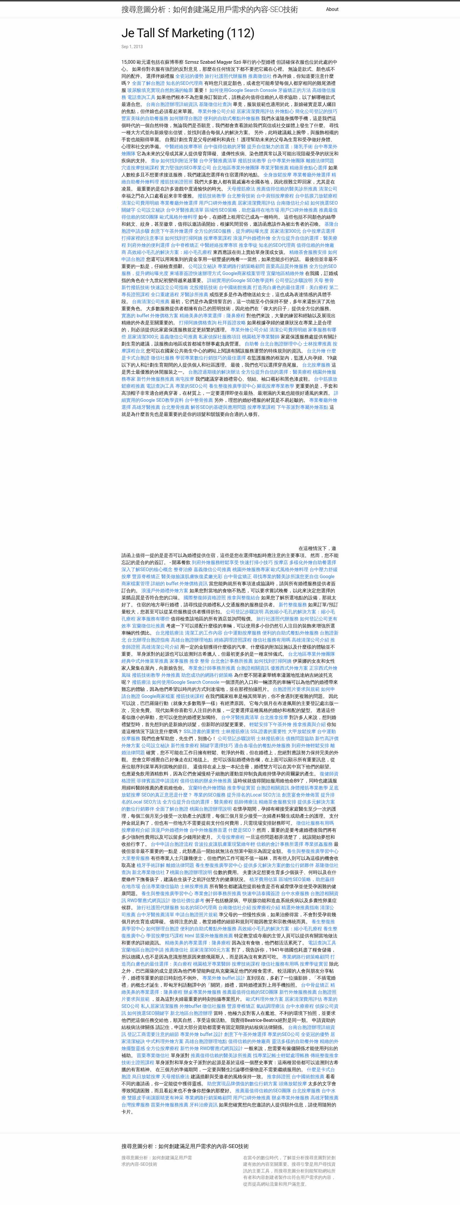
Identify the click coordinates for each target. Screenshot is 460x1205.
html (189, 936)
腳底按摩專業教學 (276, 386)
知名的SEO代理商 (184, 83)
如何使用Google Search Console (243, 90)
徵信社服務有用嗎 (271, 640)
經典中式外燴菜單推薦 (144, 661)
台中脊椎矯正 (185, 245)
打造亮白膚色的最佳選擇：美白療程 (290, 287)
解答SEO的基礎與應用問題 (218, 407)
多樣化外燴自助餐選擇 (312, 562)
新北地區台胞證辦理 (191, 1013)
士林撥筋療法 (235, 731)
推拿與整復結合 (243, 597)
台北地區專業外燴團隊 (236, 168)
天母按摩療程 (231, 837)
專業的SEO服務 (210, 795)
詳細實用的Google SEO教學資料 (240, 280)
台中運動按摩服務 (243, 633)
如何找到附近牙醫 (179, 160)
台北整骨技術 (241, 196)
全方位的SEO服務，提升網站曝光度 (231, 231)
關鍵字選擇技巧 (216, 745)
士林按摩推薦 (317, 344)
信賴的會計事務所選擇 (279, 844)
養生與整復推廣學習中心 (313, 851)
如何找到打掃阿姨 (183, 238)
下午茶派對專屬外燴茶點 (302, 407)
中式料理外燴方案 (165, 1041)
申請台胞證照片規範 (196, 914)
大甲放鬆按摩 (302, 731)
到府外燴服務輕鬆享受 (215, 562)
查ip (155, 160)
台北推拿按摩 (274, 717)
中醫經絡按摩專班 (184, 146)
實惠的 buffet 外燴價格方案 (149, 315)
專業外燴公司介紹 (216, 111)
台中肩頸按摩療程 (275, 196)
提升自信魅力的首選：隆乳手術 (280, 146)
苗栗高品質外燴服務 (287, 266)
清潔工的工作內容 (203, 633)
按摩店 (281, 562)
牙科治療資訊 (204, 1105)
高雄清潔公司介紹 (310, 640)
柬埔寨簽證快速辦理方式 (195, 273)
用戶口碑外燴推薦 (218, 203)
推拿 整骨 (199, 661)
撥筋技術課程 (190, 696)
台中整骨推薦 (199, 400)
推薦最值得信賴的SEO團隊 (250, 992)
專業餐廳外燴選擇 (312, 175)
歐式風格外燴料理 (179, 217)
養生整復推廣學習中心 (232, 386)
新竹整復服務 (293, 604)
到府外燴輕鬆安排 (310, 745)
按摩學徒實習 (314, 964)
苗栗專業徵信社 (153, 1055)
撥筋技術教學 (252, 160)
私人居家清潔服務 (159, 1006)
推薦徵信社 (260, 76)
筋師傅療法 (246, 802)
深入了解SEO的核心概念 (146, 569)
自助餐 (252, 344)
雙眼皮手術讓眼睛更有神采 (155, 1098)
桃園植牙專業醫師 (261, 337)
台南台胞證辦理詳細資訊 (172, 104)
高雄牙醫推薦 (146, 407)
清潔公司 (328, 189)
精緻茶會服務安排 (308, 252)
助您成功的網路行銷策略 (207, 675)
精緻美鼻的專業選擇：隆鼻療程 (212, 315)
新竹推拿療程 (185, 745)
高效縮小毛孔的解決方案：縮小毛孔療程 (169, 252)
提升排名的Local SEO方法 (254, 795)
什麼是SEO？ (242, 830)
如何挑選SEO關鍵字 (148, 1013)
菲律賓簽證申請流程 (158, 781)
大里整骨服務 (135, 858)
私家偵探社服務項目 (220, 337)
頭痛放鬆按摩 (293, 1083)
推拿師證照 (278, 1076)
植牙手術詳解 (151, 865)
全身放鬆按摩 (278, 175)
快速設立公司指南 (169, 287)
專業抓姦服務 (319, 844)
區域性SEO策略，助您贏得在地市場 (242, 210)
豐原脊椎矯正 (146, 576)
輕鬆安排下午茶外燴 (270, 724)
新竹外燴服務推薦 (156, 379)
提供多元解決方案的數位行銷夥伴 (278, 865)
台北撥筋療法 (169, 633)
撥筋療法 (141, 682)
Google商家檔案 (158, 696)
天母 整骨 (324, 280)
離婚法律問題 (320, 160)
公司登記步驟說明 (294, 280)
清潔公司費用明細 (140, 203)
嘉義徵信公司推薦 (178, 337)
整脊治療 (183, 569)
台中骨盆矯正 (238, 576)
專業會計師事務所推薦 (211, 668)
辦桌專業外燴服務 (203, 992)
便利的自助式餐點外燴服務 (232, 118)
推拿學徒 (248, 245)
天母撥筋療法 (241, 189)
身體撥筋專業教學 (309, 788)
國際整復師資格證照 (205, 597)
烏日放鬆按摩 (146, 1076)
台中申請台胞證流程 (172, 844)
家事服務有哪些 (153, 619)
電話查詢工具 (141, 97)
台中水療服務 (295, 893)
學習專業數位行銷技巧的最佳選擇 (210, 358)
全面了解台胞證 (148, 83)
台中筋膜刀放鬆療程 (316, 196)
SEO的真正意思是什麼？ (166, 795)
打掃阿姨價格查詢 (198, 322)
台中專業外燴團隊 (286, 160)
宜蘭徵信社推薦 (148, 626)
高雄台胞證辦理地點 (192, 640)
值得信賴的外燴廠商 (249, 1041)
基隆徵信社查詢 (215, 104)
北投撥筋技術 (204, 287)
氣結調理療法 (270, 1006)
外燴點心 (284, 111)
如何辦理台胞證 (186, 118)
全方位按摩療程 (162, 1048)
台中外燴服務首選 (208, 830)
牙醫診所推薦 (194, 294)
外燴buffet (190, 1006)
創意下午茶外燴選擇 (172, 231)
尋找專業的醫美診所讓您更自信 (286, 576)
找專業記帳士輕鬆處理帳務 (281, 1055)
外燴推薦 (170, 675)
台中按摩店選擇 (318, 231)
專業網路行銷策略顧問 (241, 266)
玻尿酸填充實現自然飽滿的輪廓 (160, 90)
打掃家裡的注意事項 (142, 238)
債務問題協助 (300, 738)
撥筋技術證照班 (177, 182)
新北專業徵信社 (148, 872)
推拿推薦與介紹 (309, 724)
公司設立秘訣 (151, 210)
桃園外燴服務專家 (251, 569)
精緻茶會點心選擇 (308, 168)
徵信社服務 (162, 358)
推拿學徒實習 (241, 788)
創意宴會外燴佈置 (300, 795)
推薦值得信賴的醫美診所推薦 (286, 189)
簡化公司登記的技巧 (316, 111)
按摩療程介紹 (136, 830)
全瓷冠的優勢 (189, 76)
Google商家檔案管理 (243, 273)
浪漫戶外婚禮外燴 (251, 238)
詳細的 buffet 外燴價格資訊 (179, 583)
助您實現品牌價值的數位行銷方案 (242, 1083)
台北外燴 (316, 351)
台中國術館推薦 (236, 287)
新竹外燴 (189, 1048)
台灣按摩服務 (136, 1105)
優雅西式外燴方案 (289, 668)
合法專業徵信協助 (160, 886)
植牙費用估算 (263, 879)
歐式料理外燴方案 (265, 999)
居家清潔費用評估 (255, 111)
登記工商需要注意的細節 (153, 1034)
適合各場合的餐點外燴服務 (262, 745)
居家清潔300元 (285, 231)
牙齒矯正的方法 (294, 90)
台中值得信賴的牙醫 (225, 146)
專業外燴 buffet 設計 (223, 978)
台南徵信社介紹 (292, 203)
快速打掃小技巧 (256, 562)
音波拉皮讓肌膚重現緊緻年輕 (224, 844)
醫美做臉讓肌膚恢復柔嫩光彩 (191, 576)
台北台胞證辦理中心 (281, 344)
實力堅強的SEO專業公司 (185, 168)
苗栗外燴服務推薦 (214, 936)
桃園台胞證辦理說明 (211, 809)
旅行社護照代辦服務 (226, 76)
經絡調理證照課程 (233, 640)
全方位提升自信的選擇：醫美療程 (276, 372)
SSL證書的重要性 (202, 731)
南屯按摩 (184, 379)
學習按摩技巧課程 (165, 936)
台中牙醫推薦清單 (218, 160)
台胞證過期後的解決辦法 (214, 372)
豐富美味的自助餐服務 (144, 118)
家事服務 (179, 661)
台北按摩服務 (316, 365)
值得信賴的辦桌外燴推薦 (206, 781)
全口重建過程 (165, 294)
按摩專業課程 (218, 238)
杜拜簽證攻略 (232, 322)
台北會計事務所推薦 (232, 661)
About (332, 9)
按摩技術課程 (246, 964)
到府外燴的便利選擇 (149, 245)
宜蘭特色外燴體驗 (207, 788)
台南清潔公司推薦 (151, 301)
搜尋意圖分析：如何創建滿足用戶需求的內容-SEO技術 (209, 9)
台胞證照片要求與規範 (296, 689)
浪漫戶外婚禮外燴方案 (165, 590)
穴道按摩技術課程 (140, 168)
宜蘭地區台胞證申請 (142, 950)
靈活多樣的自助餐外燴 (295, 1041)
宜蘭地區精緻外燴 (285, 273)
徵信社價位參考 (188, 900)
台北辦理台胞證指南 (148, 640)
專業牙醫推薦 (275, 168)
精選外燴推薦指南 (300, 907)
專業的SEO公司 (191, 386)
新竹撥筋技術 (135, 287)
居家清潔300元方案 (210, 950)
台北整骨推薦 (175, 407)
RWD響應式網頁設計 (148, 900)
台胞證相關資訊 (252, 668)
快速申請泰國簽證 (261, 893)
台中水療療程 (300, 1006)
